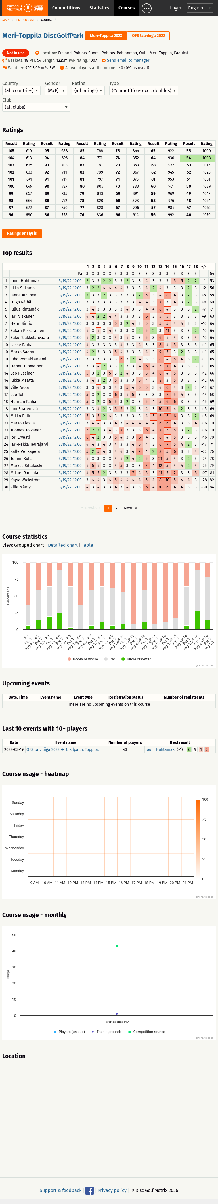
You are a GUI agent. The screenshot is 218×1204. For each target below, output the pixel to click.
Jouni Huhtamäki (161, 749)
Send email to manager (128, 60)
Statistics (99, 8)
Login (175, 8)
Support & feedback (60, 1190)
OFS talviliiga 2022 (148, 35)
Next (128, 508)
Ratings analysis (22, 233)
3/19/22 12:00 (70, 280)
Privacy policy (112, 1190)
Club (36, 105)
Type (143, 88)
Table (87, 545)
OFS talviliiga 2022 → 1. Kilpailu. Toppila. (62, 749)
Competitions (66, 8)
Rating (88, 88)
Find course (25, 20)
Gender (56, 88)
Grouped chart (29, 545)
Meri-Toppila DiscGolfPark (42, 36)
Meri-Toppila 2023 (106, 35)
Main (6, 20)
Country (21, 88)
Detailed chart (63, 545)
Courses (126, 8)
